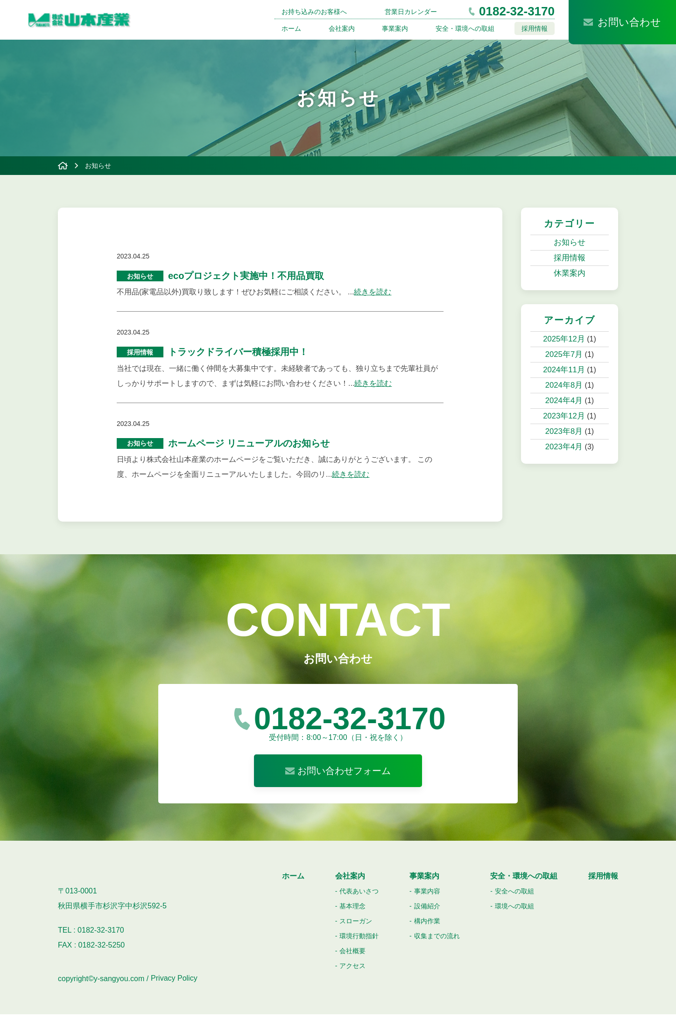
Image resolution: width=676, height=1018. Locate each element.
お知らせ (569, 242)
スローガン (355, 924)
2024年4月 (564, 400)
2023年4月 (564, 447)
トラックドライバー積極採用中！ (238, 354)
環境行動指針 (359, 939)
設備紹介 (427, 909)
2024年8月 (564, 385)
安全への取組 (514, 895)
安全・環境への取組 (465, 28)
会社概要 (352, 954)
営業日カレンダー (411, 11)
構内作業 (427, 924)
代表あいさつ (359, 895)
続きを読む (372, 293)
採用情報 (534, 28)
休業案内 (569, 273)
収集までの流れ (437, 939)
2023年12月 (564, 416)
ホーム (291, 28)
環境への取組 (514, 909)
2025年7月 (564, 354)
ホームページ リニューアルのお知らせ (249, 446)
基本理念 (352, 909)
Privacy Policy (174, 982)
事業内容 (427, 895)
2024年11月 (564, 370)
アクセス (352, 969)
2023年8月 (564, 431)
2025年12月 (564, 339)
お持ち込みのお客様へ (314, 11)
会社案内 (342, 28)
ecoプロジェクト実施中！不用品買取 (246, 277)
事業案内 (395, 28)
